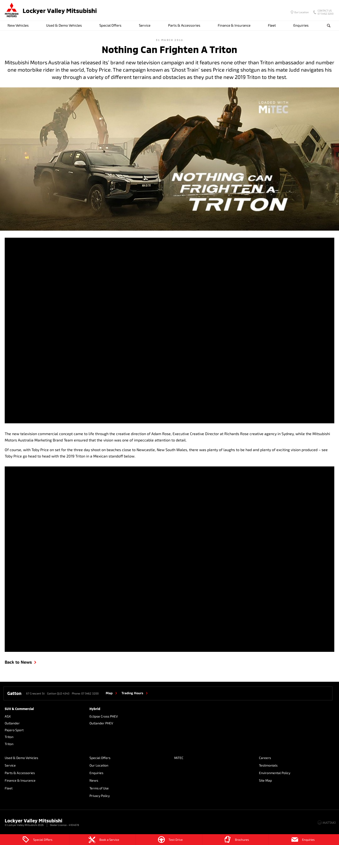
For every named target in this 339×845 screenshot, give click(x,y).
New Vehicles (18, 25)
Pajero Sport (14, 730)
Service (144, 25)
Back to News (18, 662)
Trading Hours (132, 693)
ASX (8, 716)
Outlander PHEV (101, 723)
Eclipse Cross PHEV (103, 716)
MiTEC (178, 758)
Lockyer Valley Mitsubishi (60, 10)
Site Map (265, 780)
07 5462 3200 (324, 12)
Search (325, 25)
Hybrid (94, 709)
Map (109, 693)
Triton (9, 737)
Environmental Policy (274, 773)
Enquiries (301, 25)
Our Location (301, 12)
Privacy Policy (99, 796)
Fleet (272, 25)
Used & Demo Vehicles (64, 25)
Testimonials (268, 765)
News (93, 780)
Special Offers (110, 25)
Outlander (12, 723)
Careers (265, 758)
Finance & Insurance (234, 25)
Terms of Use (99, 788)
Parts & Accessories (184, 25)
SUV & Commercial (19, 709)
